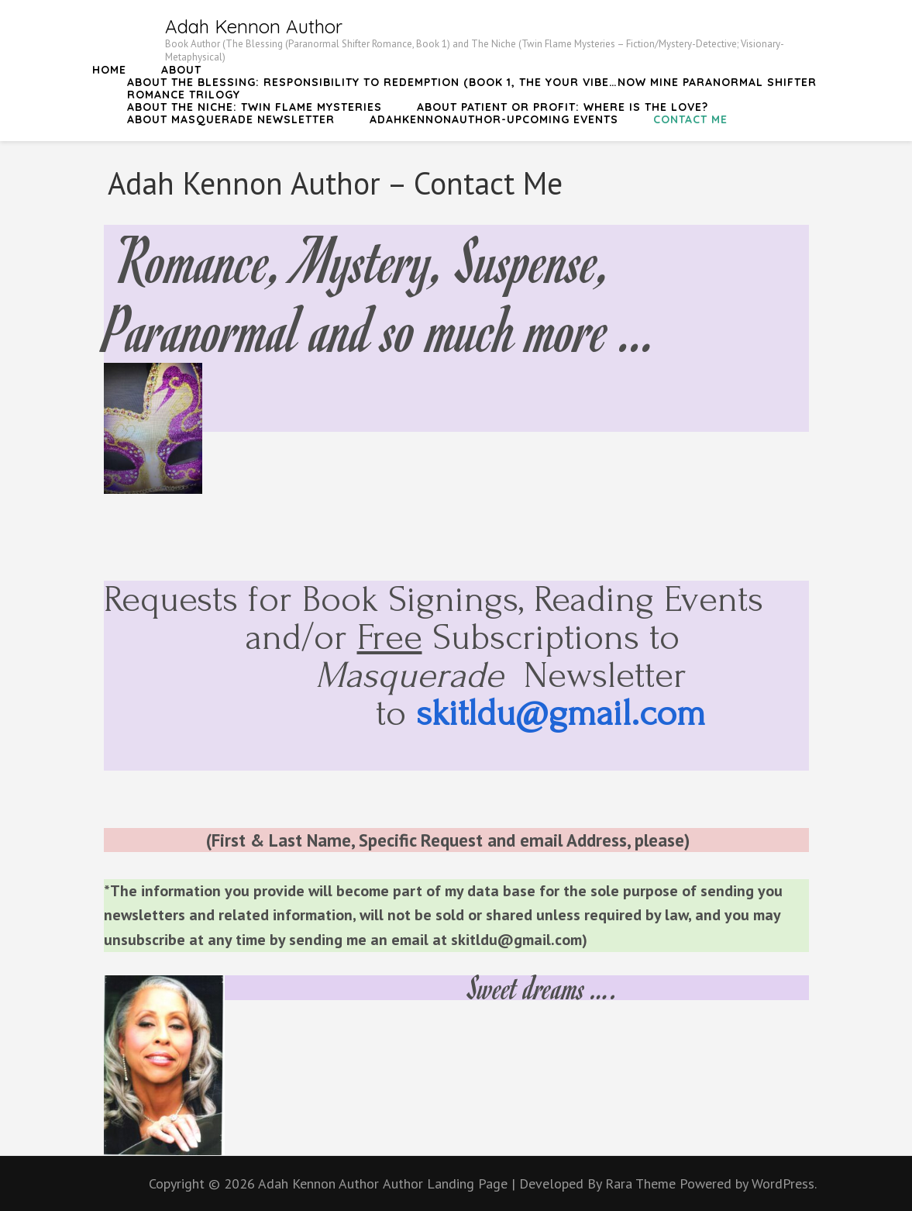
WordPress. (784, 1183)
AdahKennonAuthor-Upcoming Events (494, 119)
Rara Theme (642, 1183)
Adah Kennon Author (253, 26)
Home (109, 70)
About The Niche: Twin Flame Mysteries (254, 107)
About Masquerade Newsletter (231, 119)
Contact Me (690, 119)
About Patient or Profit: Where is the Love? (562, 107)
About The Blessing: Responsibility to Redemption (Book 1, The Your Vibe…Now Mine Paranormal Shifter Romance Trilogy (472, 88)
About (181, 70)
